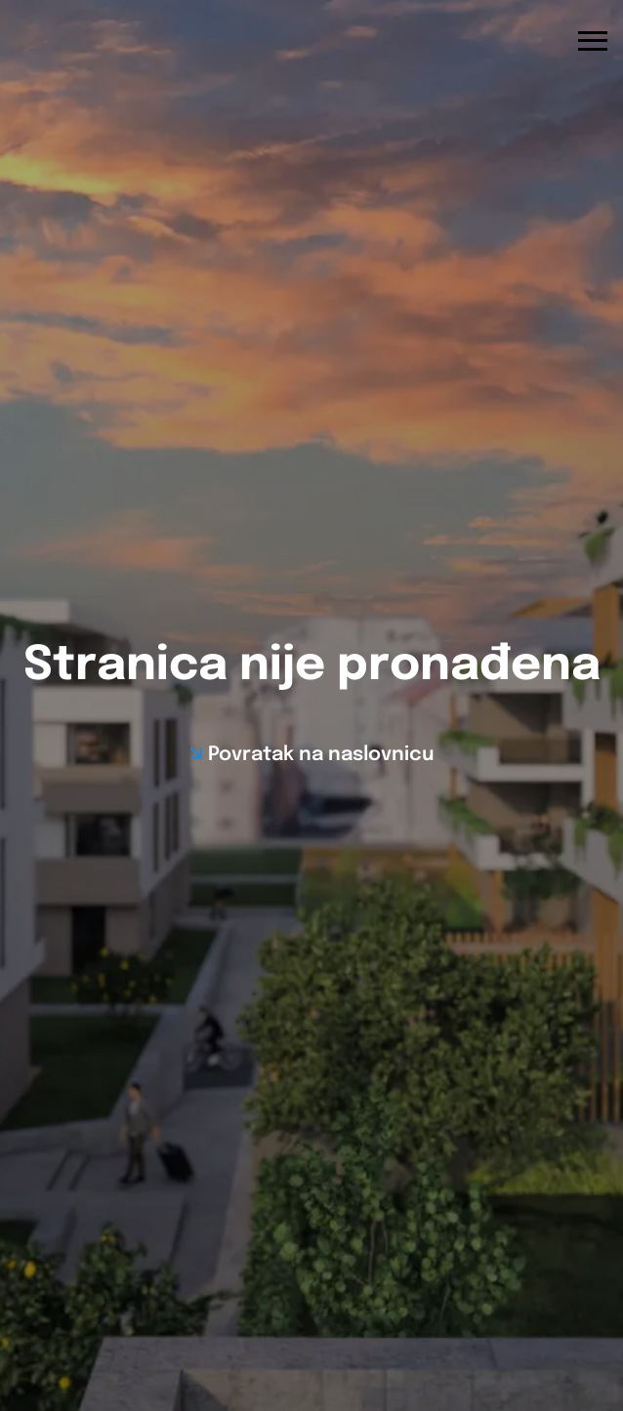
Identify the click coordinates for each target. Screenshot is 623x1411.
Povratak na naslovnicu (321, 755)
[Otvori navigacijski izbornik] (592, 41)
